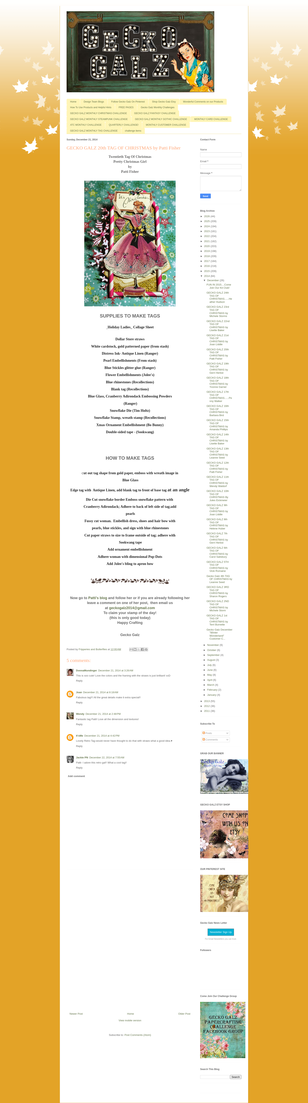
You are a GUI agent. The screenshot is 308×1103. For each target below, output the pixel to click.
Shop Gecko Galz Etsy (164, 101)
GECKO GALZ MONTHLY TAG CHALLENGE (94, 130)
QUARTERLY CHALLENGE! (123, 125)
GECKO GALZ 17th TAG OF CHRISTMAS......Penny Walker (219, 396)
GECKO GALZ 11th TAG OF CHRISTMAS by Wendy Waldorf (217, 481)
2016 (207, 266)
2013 (207, 701)
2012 (207, 706)
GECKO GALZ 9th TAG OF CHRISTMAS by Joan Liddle (217, 510)
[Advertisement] (130, 939)
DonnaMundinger (86, 670)
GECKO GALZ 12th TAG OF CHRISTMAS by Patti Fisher (217, 467)
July (210, 665)
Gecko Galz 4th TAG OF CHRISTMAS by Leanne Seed (219, 579)
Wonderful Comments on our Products (203, 101)
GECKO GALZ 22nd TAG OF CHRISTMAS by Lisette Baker (217, 326)
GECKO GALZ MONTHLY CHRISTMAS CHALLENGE (98, 113)
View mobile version (130, 1020)
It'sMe (79, 735)
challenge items (133, 130)
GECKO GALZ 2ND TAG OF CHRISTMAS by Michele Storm (217, 606)
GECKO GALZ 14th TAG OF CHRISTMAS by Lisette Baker (217, 439)
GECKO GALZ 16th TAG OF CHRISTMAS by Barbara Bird (217, 411)
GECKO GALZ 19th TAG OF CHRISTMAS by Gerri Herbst (217, 368)
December (213, 280)
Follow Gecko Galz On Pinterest (128, 101)
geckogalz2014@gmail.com (132, 608)
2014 (207, 276)
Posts (207, 733)
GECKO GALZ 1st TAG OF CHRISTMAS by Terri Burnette (217, 620)
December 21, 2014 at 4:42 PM (101, 735)
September (213, 655)
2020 (207, 246)
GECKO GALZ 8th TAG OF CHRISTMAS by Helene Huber (217, 524)
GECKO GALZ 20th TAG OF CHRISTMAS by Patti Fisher (217, 354)
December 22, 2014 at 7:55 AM (106, 757)
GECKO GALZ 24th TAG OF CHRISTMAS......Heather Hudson (219, 297)
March (211, 684)
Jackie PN (82, 757)
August (211, 659)
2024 (207, 226)
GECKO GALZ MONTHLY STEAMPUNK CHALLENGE (99, 119)
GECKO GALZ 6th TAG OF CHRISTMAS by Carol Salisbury (217, 552)
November (213, 644)
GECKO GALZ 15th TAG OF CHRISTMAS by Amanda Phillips (217, 425)
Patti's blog (97, 598)
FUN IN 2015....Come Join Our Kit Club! (218, 286)
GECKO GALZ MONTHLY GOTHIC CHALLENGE (161, 119)
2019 (207, 251)
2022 (207, 236)
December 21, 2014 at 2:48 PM (103, 713)
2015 (207, 271)
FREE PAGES (126, 107)
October (212, 650)
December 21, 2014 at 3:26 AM (115, 670)
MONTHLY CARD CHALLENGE (211, 119)
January (212, 694)
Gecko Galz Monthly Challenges (157, 107)
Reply (79, 680)
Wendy (80, 713)
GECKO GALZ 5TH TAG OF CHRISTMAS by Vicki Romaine (217, 566)
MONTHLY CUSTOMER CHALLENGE (166, 125)
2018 (207, 256)
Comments (210, 739)
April (210, 679)
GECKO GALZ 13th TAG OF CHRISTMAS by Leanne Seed (217, 453)
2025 (207, 221)
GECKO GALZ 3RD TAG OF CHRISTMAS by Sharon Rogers (217, 592)
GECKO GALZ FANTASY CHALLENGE (155, 113)
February (212, 689)
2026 (207, 216)
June (210, 669)
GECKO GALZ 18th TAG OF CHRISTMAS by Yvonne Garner (217, 382)
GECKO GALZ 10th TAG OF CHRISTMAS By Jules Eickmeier (217, 496)
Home (73, 101)
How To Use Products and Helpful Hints (90, 107)
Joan (79, 692)
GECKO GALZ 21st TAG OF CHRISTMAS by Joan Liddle (217, 340)
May (210, 674)
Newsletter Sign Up (221, 932)
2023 (207, 231)
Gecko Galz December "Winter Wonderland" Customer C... (219, 634)
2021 (207, 241)
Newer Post (76, 1013)
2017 (207, 261)
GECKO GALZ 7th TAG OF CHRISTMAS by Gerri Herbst (217, 538)
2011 (207, 710)
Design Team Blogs (94, 101)
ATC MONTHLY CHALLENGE (86, 125)
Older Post (184, 1013)
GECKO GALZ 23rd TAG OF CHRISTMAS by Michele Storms (217, 311)
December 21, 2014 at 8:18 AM (100, 692)
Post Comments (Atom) (138, 1034)
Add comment (76, 776)
